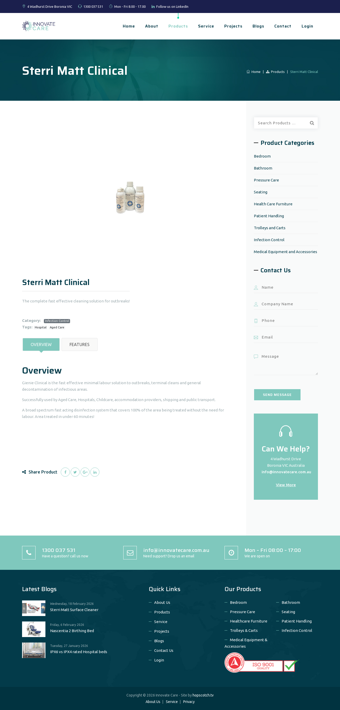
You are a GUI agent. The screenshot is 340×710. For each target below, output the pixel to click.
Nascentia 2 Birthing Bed (72, 630)
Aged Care (57, 327)
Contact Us (163, 650)
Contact (282, 26)
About (151, 26)
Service (206, 26)
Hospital (40, 327)
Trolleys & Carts (244, 630)
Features (80, 344)
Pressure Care (266, 180)
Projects (233, 26)
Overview (41, 344)
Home (129, 26)
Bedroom (262, 156)
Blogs (258, 26)
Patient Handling (269, 216)
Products (178, 26)
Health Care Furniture (273, 204)
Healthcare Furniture (248, 621)
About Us (162, 602)
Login (307, 26)
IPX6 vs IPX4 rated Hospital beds (78, 652)
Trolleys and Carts (269, 228)
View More (286, 485)
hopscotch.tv (203, 695)
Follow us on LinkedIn (172, 6)
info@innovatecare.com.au (286, 472)
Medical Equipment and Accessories (285, 251)
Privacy (189, 702)
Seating (260, 192)
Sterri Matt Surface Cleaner (74, 609)
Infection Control (57, 320)
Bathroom (263, 168)
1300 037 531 (93, 6)
